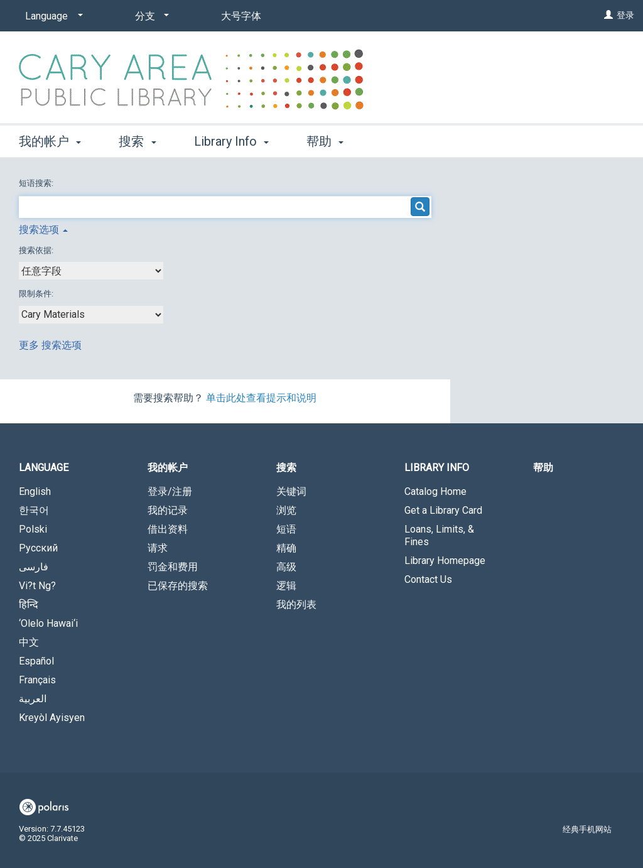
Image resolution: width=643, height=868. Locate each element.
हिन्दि (28, 604)
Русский (38, 548)
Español (36, 661)
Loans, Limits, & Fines (439, 535)
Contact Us (428, 579)
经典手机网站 (587, 829)
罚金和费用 (173, 567)
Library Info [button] (231, 141)
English (35, 491)
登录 (625, 15)
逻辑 (286, 586)
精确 (286, 548)
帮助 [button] (324, 141)
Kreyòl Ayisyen (52, 718)
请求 (158, 548)
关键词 (291, 491)
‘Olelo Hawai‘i (48, 623)
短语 (286, 529)
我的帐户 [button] (50, 141)
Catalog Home (435, 491)
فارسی (33, 567)
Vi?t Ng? (37, 586)
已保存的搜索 (178, 586)
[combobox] (91, 270)
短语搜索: (37, 183)
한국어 (34, 510)
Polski (33, 529)
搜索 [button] (137, 141)
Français (37, 680)
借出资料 (168, 529)
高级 (286, 567)
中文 (29, 642)
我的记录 (168, 510)
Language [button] (43, 468)
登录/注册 (170, 491)
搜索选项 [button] (43, 230)
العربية (32, 699)
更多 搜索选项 (50, 345)
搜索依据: (37, 250)
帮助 (543, 468)
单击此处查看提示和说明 (261, 398)
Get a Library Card (443, 510)
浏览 (286, 510)
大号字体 (241, 16)
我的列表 (296, 604)
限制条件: (37, 293)
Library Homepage (444, 561)
